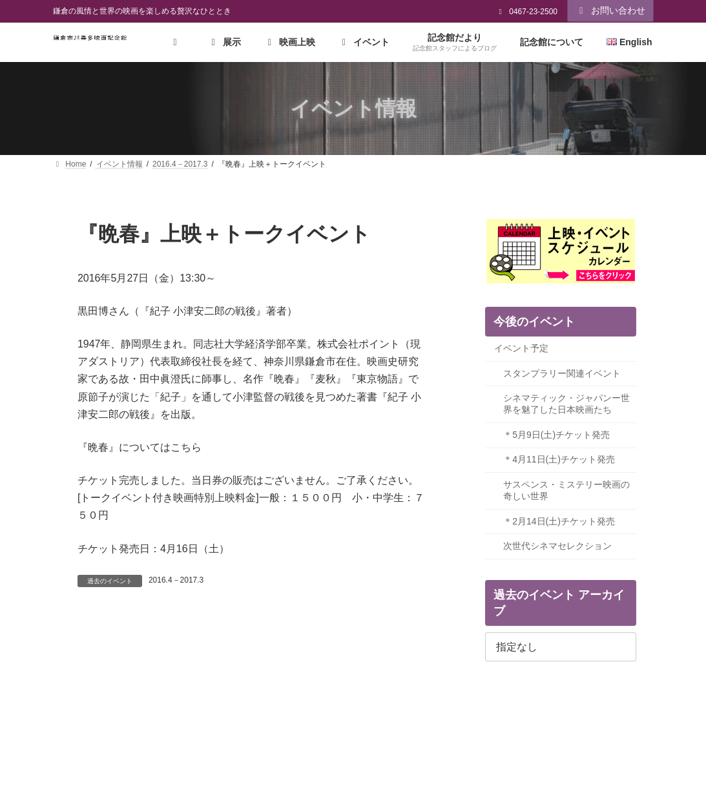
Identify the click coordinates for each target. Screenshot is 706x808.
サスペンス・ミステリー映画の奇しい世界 (566, 490)
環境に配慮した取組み (332, 738)
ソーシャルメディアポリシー (217, 738)
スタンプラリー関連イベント (562, 373)
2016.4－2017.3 (176, 580)
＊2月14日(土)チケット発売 (559, 521)
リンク (408, 738)
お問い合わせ (610, 10)
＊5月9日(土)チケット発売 (556, 435)
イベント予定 (521, 348)
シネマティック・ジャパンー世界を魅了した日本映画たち (566, 404)
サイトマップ (468, 738)
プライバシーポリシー (103, 738)
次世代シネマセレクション (557, 546)
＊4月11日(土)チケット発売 (559, 460)
